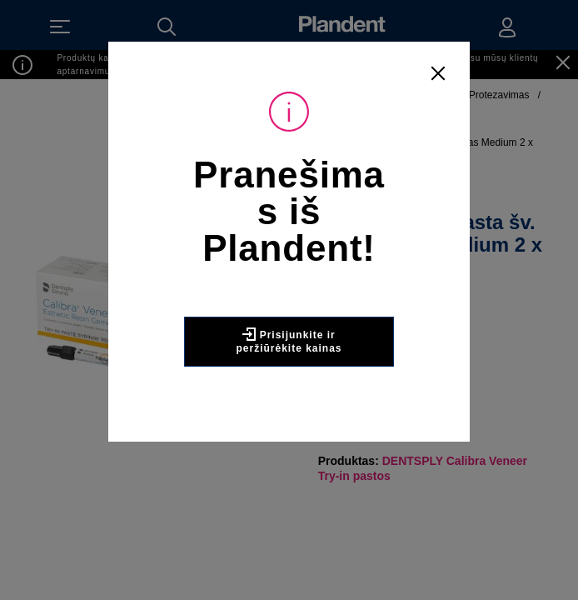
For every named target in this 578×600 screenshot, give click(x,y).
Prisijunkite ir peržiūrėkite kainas (288, 341)
